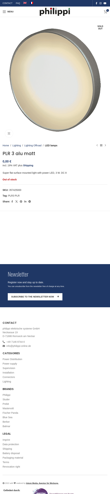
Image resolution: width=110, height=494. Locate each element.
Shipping (28, 165)
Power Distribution (12, 359)
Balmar (6, 426)
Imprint (6, 439)
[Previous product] (97, 145)
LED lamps (51, 145)
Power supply (10, 363)
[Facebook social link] (96, 3)
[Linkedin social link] (25, 201)
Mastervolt (8, 408)
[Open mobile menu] (8, 11)
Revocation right (11, 466)
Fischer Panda (10, 412)
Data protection (11, 444)
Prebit (6, 404)
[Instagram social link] (100, 3)
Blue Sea (7, 417)
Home (6, 145)
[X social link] (16, 201)
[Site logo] (55, 11)
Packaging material (13, 457)
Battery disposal (11, 453)
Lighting (16, 145)
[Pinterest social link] (21, 201)
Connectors (9, 377)
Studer (6, 399)
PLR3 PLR (13, 195)
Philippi (6, 395)
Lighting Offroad (32, 145)
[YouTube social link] (105, 3)
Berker (6, 421)
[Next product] (105, 145)
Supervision (9, 368)
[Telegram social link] (29, 201)
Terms (6, 462)
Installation (8, 372)
